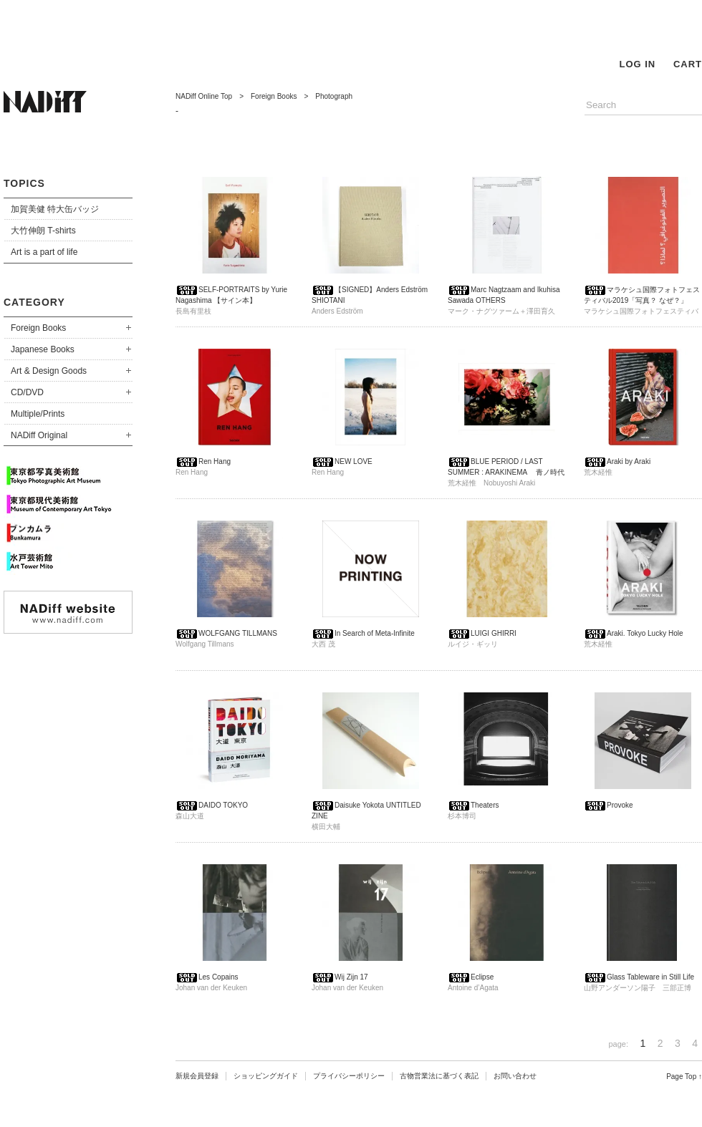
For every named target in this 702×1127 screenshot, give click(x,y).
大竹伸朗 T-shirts (43, 231)
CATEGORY (34, 302)
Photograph (333, 96)
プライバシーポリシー (349, 1076)
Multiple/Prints (37, 414)
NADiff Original (39, 435)
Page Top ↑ (684, 1076)
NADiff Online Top (204, 96)
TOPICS (24, 183)
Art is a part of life (44, 252)
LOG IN (637, 64)
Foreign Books (38, 328)
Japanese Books (42, 349)
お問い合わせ (515, 1076)
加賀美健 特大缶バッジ (55, 209)
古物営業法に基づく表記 (439, 1076)
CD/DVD (27, 392)
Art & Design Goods (49, 371)
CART (687, 64)
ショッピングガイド (266, 1076)
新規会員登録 (197, 1076)
